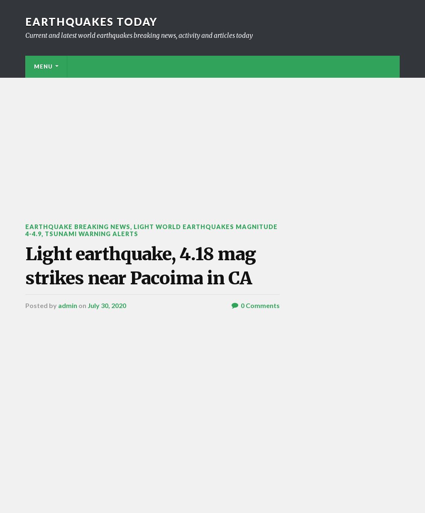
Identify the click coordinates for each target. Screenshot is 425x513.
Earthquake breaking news (77, 226)
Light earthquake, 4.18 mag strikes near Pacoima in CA (140, 266)
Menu (43, 66)
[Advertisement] (212, 140)
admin (67, 305)
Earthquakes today (91, 21)
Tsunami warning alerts (91, 233)
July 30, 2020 (107, 305)
